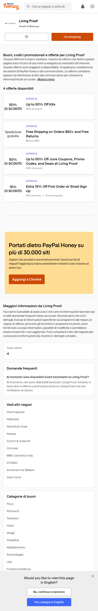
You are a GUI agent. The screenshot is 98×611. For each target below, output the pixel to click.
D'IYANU (12, 463)
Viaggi (10, 533)
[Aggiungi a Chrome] (27, 279)
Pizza (10, 504)
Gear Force (14, 477)
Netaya (11, 434)
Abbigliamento (16, 547)
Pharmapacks (16, 412)
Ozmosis (12, 448)
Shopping (13, 540)
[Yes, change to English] (49, 602)
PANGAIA (13, 419)
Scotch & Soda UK (18, 441)
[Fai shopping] (72, 37)
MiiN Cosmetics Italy (20, 455)
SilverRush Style (17, 426)
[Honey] (11, 6)
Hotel (10, 525)
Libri (9, 562)
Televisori (13, 518)
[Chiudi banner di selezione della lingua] (92, 576)
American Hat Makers (21, 470)
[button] (92, 6)
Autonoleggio (15, 554)
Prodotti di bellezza (19, 569)
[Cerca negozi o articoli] (47, 6)
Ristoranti (13, 511)
